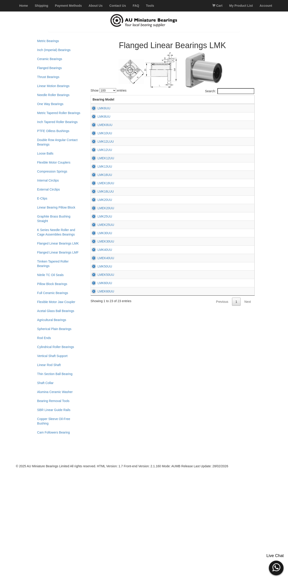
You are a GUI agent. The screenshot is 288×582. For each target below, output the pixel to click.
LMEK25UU (101, 374)
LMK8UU (99, 131)
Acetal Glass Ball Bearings (55, 311)
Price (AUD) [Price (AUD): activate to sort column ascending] (220, 102)
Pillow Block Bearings (52, 284)
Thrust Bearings (48, 77)
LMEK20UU (101, 337)
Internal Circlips (48, 180)
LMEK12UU (101, 225)
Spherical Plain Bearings (54, 329)
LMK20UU (100, 318)
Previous (222, 544)
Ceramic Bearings (49, 59)
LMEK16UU (101, 281)
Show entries (109, 90)
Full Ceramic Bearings (52, 293)
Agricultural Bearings (51, 320)
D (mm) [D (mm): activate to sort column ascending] (136, 102)
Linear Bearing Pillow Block (56, 207)
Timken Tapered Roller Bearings (53, 264)
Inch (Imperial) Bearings (54, 50)
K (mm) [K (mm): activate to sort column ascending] (171, 102)
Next (247, 544)
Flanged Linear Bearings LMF (57, 252)
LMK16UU (100, 262)
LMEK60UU (101, 523)
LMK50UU (100, 467)
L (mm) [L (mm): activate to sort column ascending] (153, 102)
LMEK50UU (101, 486)
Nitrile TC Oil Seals (50, 275)
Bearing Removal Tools (53, 401)
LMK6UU (99, 113)
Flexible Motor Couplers (53, 162)
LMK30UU (100, 393)
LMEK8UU (100, 150)
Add (240, 119)
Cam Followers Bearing (53, 432)
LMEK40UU (101, 449)
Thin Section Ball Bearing (54, 374)
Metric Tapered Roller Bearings (58, 113)
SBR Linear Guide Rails (53, 410)
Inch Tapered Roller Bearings (57, 122)
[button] (276, 567)
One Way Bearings (50, 104)
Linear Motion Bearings (53, 86)
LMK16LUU (101, 299)
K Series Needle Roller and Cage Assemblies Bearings (56, 232)
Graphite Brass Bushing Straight (53, 219)
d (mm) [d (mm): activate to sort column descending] (118, 102)
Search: (229, 91)
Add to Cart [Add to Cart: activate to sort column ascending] (241, 102)
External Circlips (48, 189)
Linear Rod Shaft (49, 365)
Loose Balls (45, 153)
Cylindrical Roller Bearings (55, 347)
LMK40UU (100, 430)
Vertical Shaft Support (52, 356)
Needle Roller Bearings (53, 95)
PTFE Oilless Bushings (53, 131)
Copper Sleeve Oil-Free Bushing (53, 421)
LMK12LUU (101, 187)
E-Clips (42, 198)
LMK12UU (100, 206)
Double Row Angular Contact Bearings (57, 142)
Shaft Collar (45, 383)
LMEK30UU (101, 411)
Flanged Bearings (49, 68)
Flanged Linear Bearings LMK (58, 243)
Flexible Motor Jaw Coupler (56, 302)
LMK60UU (100, 505)
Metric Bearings (48, 41)
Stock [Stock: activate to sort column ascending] (202, 104)
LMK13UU (100, 243)
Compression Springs (52, 171)
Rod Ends (44, 338)
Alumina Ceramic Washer (55, 392)
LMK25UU (100, 355)
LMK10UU (100, 169)
